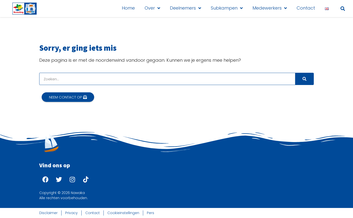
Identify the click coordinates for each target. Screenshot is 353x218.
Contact (306, 8)
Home (128, 8)
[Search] (304, 79)
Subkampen (227, 8)
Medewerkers (269, 8)
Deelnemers (185, 8)
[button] (343, 8)
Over (152, 8)
